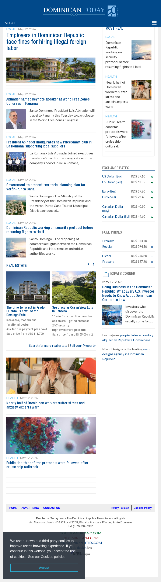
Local (11, 29)
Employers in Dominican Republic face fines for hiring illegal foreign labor (46, 42)
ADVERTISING (30, 507)
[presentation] (89, 263)
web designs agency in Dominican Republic (126, 354)
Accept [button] (44, 567)
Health (12, 398)
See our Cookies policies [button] (46, 557)
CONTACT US (51, 507)
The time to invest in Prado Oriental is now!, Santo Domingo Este (25, 311)
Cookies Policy (143, 507)
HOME (13, 507)
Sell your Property (83, 345)
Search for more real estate (48, 345)
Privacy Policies (119, 507)
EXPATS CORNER (122, 273)
